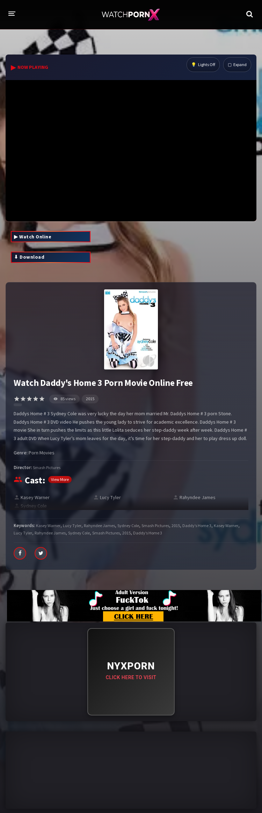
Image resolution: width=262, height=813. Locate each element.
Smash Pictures (46, 467)
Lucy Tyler (110, 497)
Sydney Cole (34, 506)
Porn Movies (41, 452)
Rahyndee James (198, 497)
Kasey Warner (35, 497)
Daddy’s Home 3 (196, 525)
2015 (90, 398)
